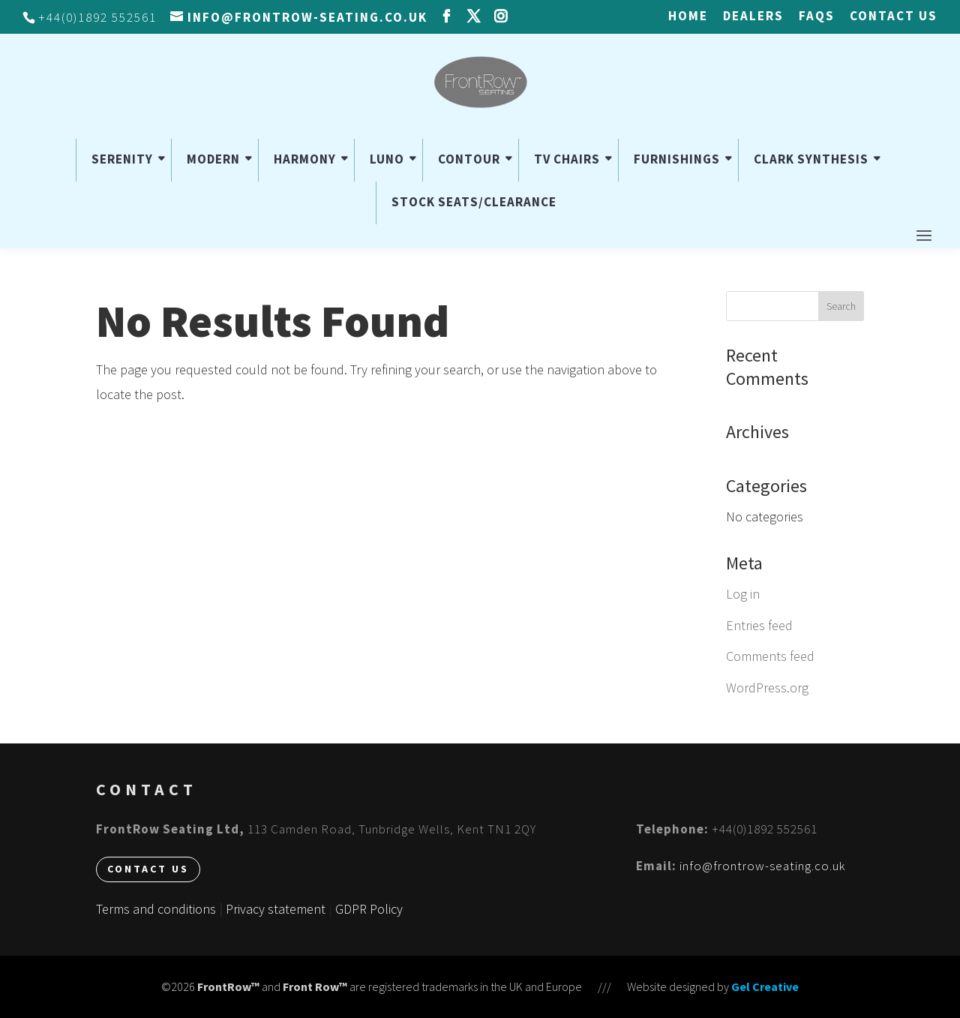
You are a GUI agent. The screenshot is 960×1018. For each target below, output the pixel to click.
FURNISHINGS (677, 159)
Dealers (753, 17)
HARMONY (305, 159)
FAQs (817, 17)
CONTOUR (469, 159)
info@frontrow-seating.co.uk (762, 865)
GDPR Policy (369, 908)
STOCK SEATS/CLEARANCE (474, 202)
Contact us (894, 17)
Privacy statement (276, 908)
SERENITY (122, 159)
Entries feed (759, 625)
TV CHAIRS (567, 159)
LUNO (387, 159)
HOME (688, 17)
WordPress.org (767, 687)
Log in (743, 593)
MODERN (213, 159)
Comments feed (770, 656)
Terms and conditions (156, 908)
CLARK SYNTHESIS (811, 159)
